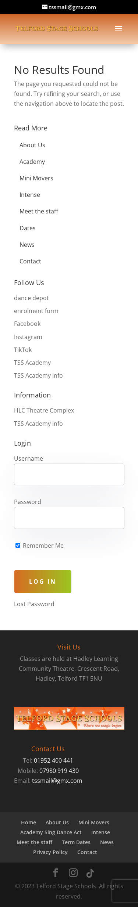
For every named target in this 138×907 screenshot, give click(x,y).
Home (28, 822)
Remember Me (39, 545)
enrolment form (36, 311)
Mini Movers (36, 178)
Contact (30, 261)
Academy (32, 162)
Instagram (28, 337)
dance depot (31, 298)
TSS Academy (32, 363)
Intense (30, 195)
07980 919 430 (59, 771)
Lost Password (34, 604)
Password (27, 502)
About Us (32, 145)
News (27, 245)
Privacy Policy (50, 852)
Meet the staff (39, 211)
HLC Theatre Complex (44, 410)
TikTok (23, 350)
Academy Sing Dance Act (51, 832)
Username (28, 458)
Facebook (27, 324)
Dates (28, 228)
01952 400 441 (53, 760)
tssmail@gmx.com (57, 781)
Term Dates (76, 842)
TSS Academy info (38, 375)
